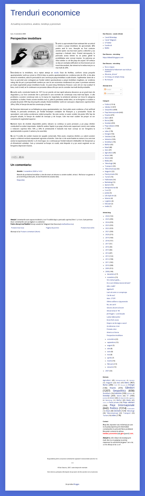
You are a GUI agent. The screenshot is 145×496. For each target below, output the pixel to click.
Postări (107, 89)
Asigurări (108, 171)
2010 (107, 265)
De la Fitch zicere (113, 320)
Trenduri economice (45, 12)
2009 (107, 268)
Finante (107, 115)
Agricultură (109, 153)
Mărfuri (107, 145)
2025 (107, 219)
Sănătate (108, 136)
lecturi (107, 155)
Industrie (108, 139)
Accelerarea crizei (113, 326)
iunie (109, 352)
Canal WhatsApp (111, 37)
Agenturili (110, 289)
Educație (108, 204)
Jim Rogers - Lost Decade (116, 314)
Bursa (107, 120)
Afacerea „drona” (111, 74)
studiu (56, 73)
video (107, 131)
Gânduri (108, 107)
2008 (107, 271)
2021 (107, 231)
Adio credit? (111, 286)
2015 (107, 250)
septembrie (111, 342)
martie (109, 361)
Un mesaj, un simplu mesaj (114, 77)
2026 (107, 216)
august (110, 345)
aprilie (109, 358)
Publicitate (108, 180)
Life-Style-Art (109, 196)
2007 (107, 371)
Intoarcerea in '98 (113, 311)
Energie (107, 134)
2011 (107, 262)
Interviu (107, 198)
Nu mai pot (109, 80)
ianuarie (110, 367)
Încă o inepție (109, 67)
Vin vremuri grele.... (114, 280)
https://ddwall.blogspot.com (113, 57)
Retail (107, 147)
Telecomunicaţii (110, 169)
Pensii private (109, 174)
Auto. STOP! (111, 298)
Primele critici (112, 329)
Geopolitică (109, 110)
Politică (107, 104)
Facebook (108, 45)
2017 (107, 244)
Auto (106, 150)
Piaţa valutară (110, 126)
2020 (107, 234)
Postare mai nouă (17, 228)
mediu (107, 206)
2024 (107, 222)
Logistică (108, 201)
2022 (107, 228)
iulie (108, 349)
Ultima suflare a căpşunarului (117, 302)
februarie (110, 364)
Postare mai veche (87, 228)
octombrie (111, 339)
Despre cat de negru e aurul (117, 323)
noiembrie (111, 277)
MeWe (107, 48)
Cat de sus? (111, 295)
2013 (107, 256)
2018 (107, 241)
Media (107, 161)
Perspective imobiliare (115, 335)
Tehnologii (109, 163)
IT (105, 128)
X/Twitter (108, 43)
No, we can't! (111, 305)
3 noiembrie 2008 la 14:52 (32, 171)
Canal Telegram (110, 40)
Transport (108, 166)
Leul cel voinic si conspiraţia (117, 292)
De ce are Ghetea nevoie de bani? (118, 283)
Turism (107, 177)
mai (108, 355)
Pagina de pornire (52, 228)
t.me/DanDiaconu (67, 224)
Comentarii (109, 94)
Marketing (108, 182)
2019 (107, 238)
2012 (107, 259)
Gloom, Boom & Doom (115, 308)
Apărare (107, 185)
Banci (107, 118)
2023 (107, 225)
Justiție (107, 193)
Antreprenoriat (110, 188)
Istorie (107, 158)
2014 (107, 253)
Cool (106, 190)
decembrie (111, 274)
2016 (107, 247)
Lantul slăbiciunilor (113, 317)
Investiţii (108, 123)
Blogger (76, 484)
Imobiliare (108, 142)
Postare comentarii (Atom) (30, 232)
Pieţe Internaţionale (112, 112)
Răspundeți (21, 180)
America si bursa (113, 332)
